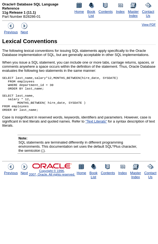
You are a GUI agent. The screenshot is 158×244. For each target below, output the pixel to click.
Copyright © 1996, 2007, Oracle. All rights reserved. (52, 177)
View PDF (149, 24)
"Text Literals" (96, 127)
